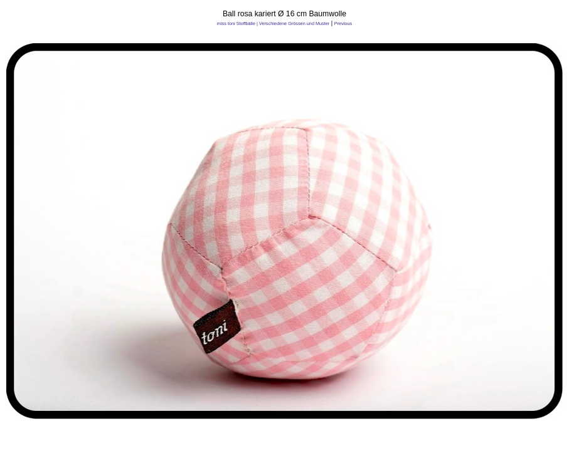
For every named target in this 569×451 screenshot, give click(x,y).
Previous (343, 23)
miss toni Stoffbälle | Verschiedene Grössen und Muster (273, 23)
